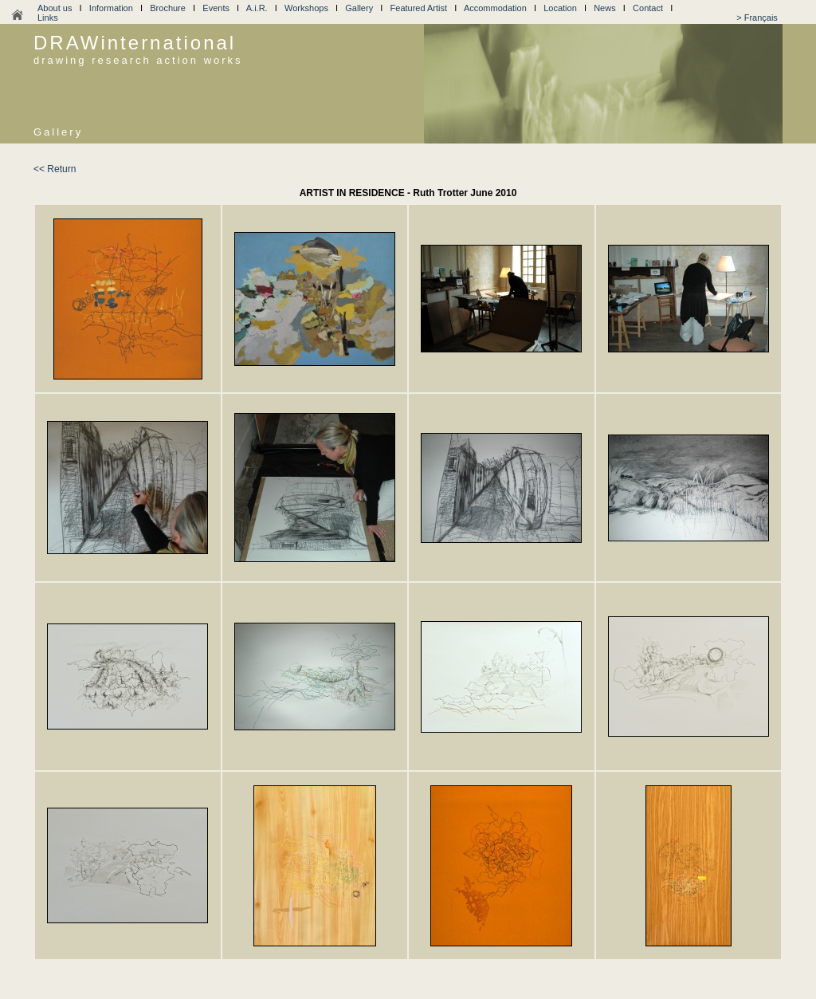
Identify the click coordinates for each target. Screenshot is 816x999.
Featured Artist (419, 8)
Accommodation (495, 8)
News (605, 8)
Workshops (306, 8)
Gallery (359, 8)
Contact (648, 8)
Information (111, 8)
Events (216, 8)
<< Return (54, 169)
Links (47, 17)
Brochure (168, 8)
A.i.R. (257, 8)
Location (560, 8)
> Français (757, 17)
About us (54, 8)
